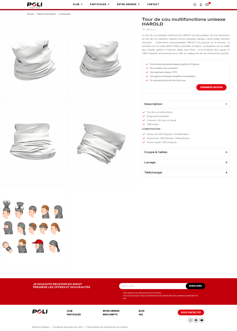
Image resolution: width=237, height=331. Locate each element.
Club (69, 311)
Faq (141, 314)
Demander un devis (211, 87)
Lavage (150, 162)
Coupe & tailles (155, 152)
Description (153, 104)
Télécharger (153, 172)
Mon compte (110, 314)
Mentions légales (40, 327)
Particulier (74, 314)
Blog (141, 311)
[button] (195, 5)
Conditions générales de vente (68, 327)
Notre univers (111, 311)
